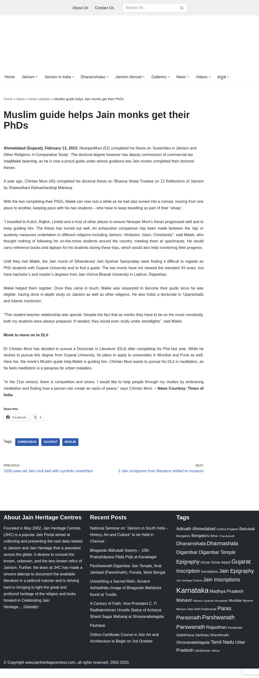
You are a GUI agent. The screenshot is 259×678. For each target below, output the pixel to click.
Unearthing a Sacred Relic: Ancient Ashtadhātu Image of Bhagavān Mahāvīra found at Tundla (125, 597)
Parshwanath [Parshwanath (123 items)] (218, 627)
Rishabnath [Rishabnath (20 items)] (235, 637)
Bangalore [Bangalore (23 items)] (183, 545)
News (20, 99)
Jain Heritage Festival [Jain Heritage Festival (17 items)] (189, 590)
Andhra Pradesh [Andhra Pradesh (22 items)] (227, 538)
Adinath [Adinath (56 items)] (183, 538)
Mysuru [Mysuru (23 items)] (181, 618)
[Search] (149, 8)
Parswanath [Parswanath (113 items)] (190, 636)
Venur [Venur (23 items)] (215, 660)
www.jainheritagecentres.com (50, 672)
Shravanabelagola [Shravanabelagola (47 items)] (193, 652)
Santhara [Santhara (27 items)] (202, 644)
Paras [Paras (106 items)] (224, 618)
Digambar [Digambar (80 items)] (187, 561)
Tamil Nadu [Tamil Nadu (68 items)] (222, 651)
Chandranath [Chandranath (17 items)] (227, 545)
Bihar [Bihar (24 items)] (214, 545)
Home (10, 77)
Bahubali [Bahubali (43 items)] (247, 538)
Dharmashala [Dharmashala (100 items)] (222, 553)
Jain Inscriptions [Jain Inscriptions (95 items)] (221, 589)
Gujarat (51, 451)
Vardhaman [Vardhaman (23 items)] (202, 660)
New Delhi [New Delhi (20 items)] (194, 618)
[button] (37, 77)
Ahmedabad (27, 451)
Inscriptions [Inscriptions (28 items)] (209, 581)
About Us (80, 8)
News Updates (40, 99)
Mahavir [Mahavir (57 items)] (184, 609)
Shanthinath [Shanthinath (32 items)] (219, 644)
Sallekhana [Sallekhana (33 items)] (185, 644)
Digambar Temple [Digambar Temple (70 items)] (217, 561)
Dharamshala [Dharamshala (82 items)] (191, 553)
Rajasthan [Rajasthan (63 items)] (216, 636)
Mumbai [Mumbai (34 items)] (235, 610)
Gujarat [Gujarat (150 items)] (241, 571)
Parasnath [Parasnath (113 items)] (188, 627)
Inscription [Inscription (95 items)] (188, 580)
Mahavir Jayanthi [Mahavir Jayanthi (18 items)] (203, 610)
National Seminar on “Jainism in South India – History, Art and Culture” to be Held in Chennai (129, 544)
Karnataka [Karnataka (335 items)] (192, 600)
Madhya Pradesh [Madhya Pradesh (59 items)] (226, 600)
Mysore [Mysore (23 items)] (248, 610)
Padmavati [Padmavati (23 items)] (209, 618)
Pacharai (97, 635)
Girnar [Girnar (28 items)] (205, 572)
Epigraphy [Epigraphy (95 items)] (187, 571)
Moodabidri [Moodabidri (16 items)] (221, 610)
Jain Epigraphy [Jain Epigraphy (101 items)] (236, 580)
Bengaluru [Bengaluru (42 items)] (200, 545)
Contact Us (104, 8)
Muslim (70, 451)
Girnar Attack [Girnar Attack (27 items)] (220, 572)
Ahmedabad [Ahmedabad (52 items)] (203, 538)
